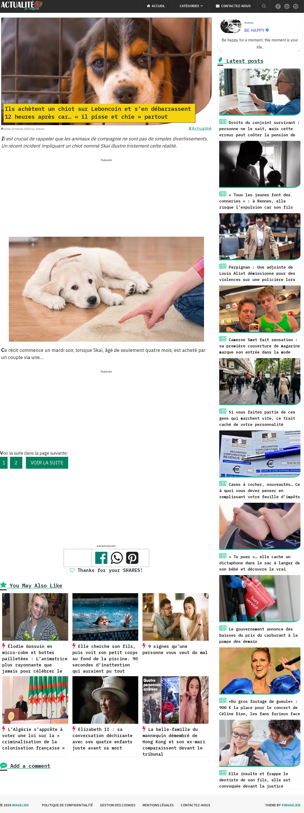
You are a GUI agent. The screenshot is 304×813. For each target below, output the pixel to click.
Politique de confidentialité (67, 805)
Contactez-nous (233, 6)
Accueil (156, 6)
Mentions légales (158, 805)
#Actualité (200, 128)
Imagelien (20, 805)
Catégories (189, 6)
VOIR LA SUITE (47, 462)
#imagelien (290, 805)
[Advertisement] (106, 196)
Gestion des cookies (117, 805)
